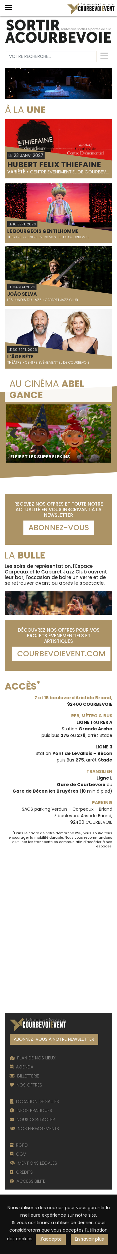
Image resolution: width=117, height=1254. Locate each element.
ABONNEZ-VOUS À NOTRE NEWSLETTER (54, 1039)
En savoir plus (89, 1239)
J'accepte (51, 1239)
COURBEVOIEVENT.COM (61, 653)
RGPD (19, 1145)
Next (103, 433)
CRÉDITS (21, 1172)
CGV (18, 1154)
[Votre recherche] (50, 56)
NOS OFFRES (26, 1085)
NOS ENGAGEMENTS (34, 1128)
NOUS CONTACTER (32, 1119)
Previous (14, 433)
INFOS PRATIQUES (31, 1110)
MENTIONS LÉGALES (33, 1163)
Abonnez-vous (58, 527)
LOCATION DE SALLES (34, 1101)
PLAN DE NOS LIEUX (33, 1058)
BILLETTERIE (24, 1076)
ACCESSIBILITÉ (27, 1181)
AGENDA (21, 1067)
